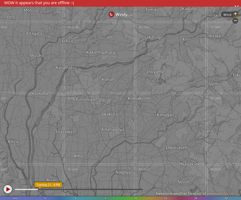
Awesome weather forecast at (195, 193)
